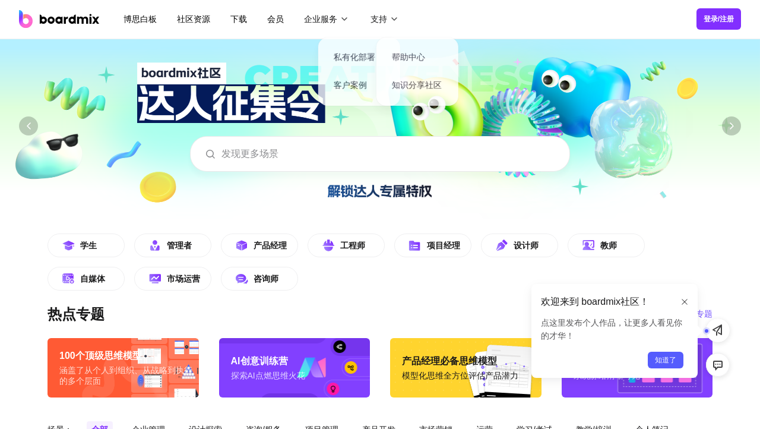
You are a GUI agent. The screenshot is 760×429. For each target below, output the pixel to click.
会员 (275, 19)
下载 (238, 19)
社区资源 (193, 19)
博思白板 (140, 19)
